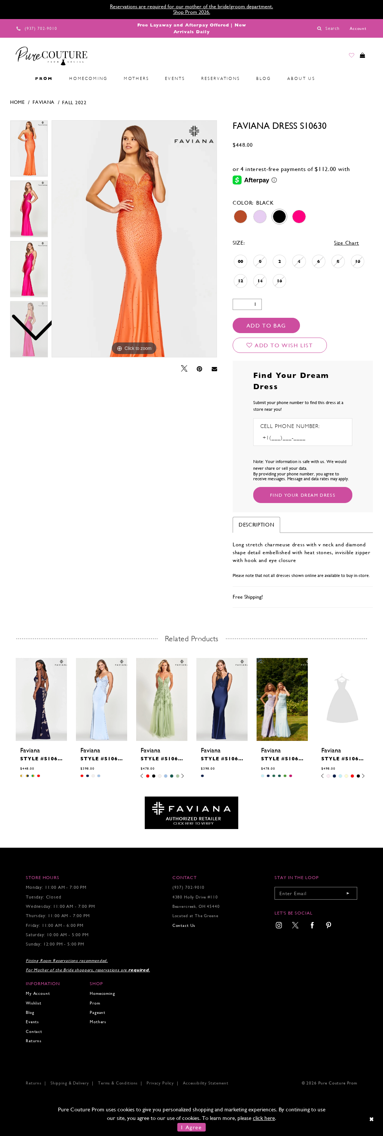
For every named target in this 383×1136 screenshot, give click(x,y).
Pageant (97, 1012)
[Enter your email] (316, 893)
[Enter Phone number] (292, 438)
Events (32, 1021)
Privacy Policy (160, 1083)
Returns (34, 1041)
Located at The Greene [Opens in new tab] (195, 915)
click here (264, 1118)
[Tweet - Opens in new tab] (184, 369)
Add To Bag (266, 325)
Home (17, 102)
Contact (34, 1031)
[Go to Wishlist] (346, 57)
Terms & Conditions (118, 1083)
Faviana (44, 102)
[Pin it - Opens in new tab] (199, 369)
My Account (38, 993)
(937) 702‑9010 (188, 887)
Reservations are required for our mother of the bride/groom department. (191, 6)
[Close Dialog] (372, 1119)
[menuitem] (19, 79)
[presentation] (41, 699)
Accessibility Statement (205, 1083)
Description (257, 525)
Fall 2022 (74, 102)
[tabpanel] (134, 239)
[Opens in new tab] (191, 812)
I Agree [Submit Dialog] (191, 1127)
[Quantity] (247, 304)
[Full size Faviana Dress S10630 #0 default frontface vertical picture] (134, 239)
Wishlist (34, 1003)
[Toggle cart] (360, 57)
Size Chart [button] (346, 243)
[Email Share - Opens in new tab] (214, 368)
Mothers (98, 1021)
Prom (95, 1003)
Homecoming (102, 993)
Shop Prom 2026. (191, 12)
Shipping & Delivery (69, 1083)
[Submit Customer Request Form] (302, 495)
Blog (30, 1012)
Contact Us (183, 925)
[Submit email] (347, 893)
